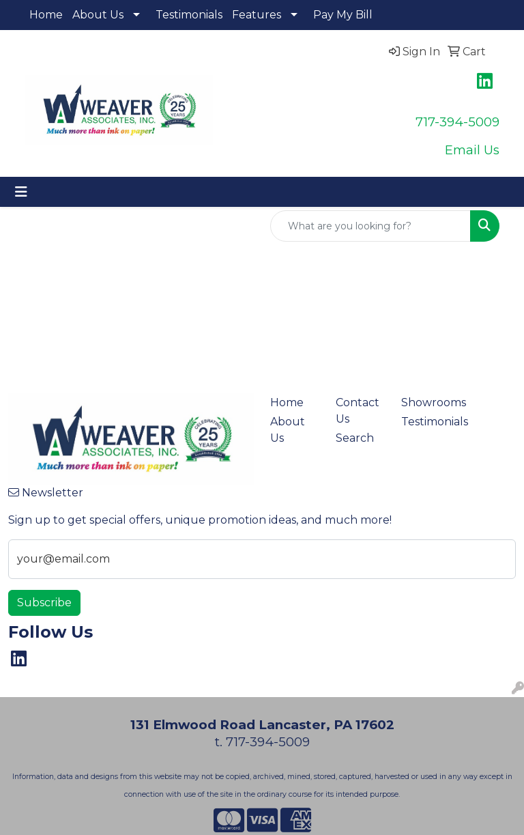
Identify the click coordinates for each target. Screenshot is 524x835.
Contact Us (357, 410)
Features (256, 14)
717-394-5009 (457, 122)
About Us (97, 14)
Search (355, 437)
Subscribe (44, 602)
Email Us (472, 150)
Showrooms (425, 402)
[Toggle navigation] (21, 191)
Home (46, 14)
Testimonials (189, 14)
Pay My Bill (343, 14)
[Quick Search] (370, 226)
